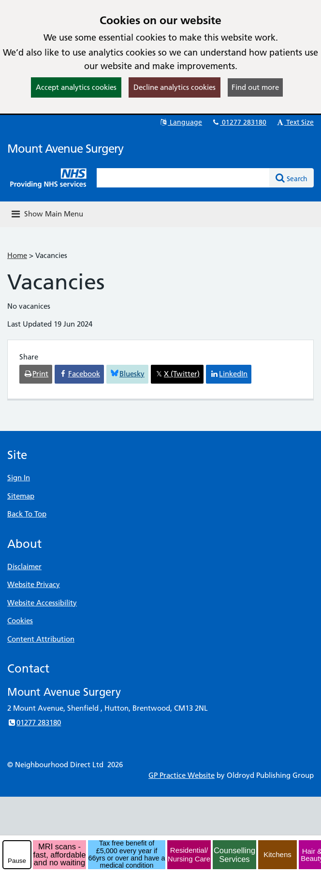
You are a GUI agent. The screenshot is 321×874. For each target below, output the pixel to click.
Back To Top (26, 513)
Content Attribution (40, 639)
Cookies (20, 620)
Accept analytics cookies (76, 87)
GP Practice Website (181, 775)
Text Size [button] (295, 122)
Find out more (255, 87)
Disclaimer (24, 566)
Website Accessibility (42, 602)
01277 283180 (238, 122)
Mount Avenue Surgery (65, 149)
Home (17, 255)
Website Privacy (33, 584)
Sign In (18, 477)
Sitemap (20, 496)
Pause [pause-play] (17, 860)
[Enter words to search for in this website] (183, 177)
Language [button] (180, 122)
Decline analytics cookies (174, 87)
